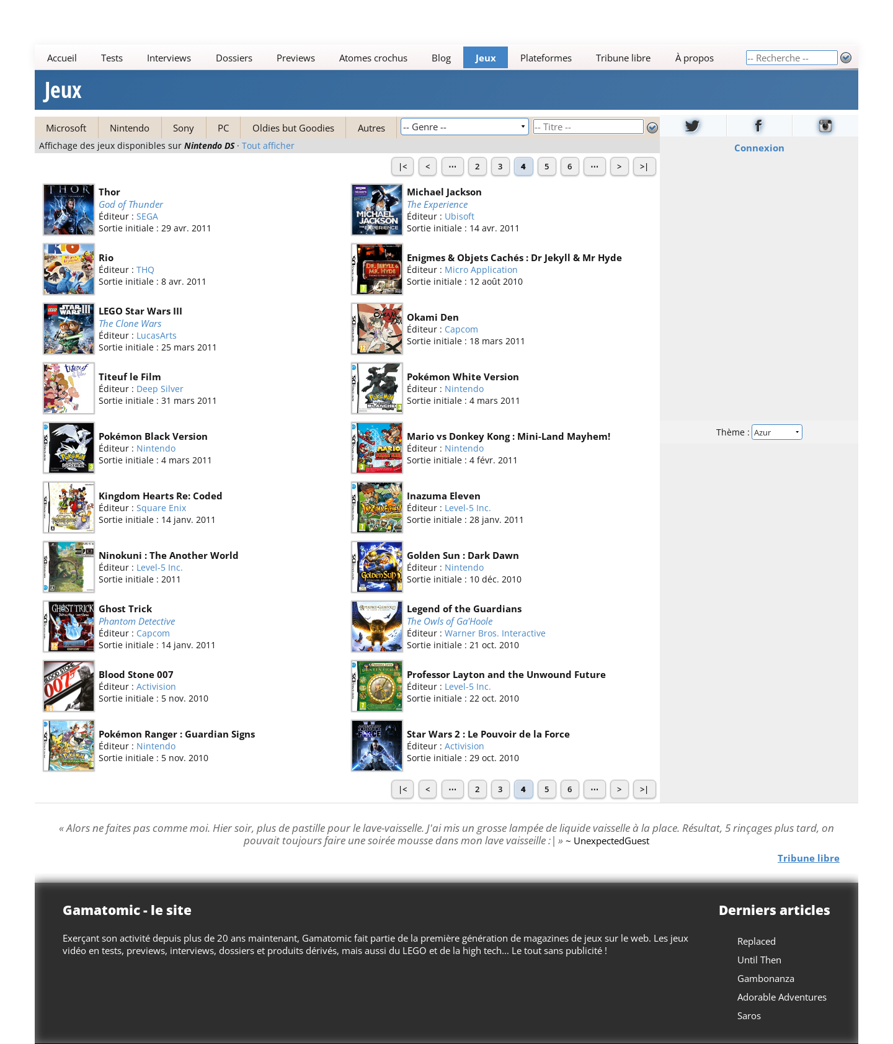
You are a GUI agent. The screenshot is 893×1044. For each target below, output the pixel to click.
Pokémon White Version (463, 376)
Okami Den (433, 317)
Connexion (759, 147)
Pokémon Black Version (153, 436)
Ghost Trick (125, 608)
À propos (694, 57)
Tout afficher (268, 145)
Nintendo (129, 128)
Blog (441, 57)
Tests (112, 57)
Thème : (759, 432)
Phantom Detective (137, 621)
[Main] (390, 57)
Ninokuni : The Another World (169, 555)
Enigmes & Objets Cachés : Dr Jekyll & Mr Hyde (514, 257)
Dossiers (234, 57)
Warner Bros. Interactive (495, 634)
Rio (106, 257)
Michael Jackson (444, 191)
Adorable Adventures (782, 997)
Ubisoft (459, 217)
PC (223, 128)
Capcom (461, 329)
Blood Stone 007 (136, 674)
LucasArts (156, 336)
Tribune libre (623, 57)
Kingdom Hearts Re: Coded (161, 495)
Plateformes (546, 57)
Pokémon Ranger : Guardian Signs (177, 734)
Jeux (486, 57)
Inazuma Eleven (444, 495)
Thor (109, 191)
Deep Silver (160, 389)
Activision (156, 686)
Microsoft (66, 128)
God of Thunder (131, 204)
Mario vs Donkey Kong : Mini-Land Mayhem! (508, 436)
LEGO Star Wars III (140, 311)
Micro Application (481, 269)
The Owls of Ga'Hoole (449, 621)
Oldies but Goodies (293, 128)
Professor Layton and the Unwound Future (506, 674)
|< (402, 166)
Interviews (169, 57)
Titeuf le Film (130, 376)
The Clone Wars (130, 323)
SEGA (147, 217)
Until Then (759, 959)
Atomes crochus (373, 57)
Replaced (756, 941)
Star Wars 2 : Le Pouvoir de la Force (488, 734)
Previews (296, 57)
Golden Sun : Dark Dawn (463, 555)
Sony (183, 128)
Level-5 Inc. (468, 508)
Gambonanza (765, 978)
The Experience (437, 204)
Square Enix (161, 508)
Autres (371, 128)
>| (644, 166)
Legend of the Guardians (464, 608)
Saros (749, 1015)
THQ (145, 269)
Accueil (62, 57)
